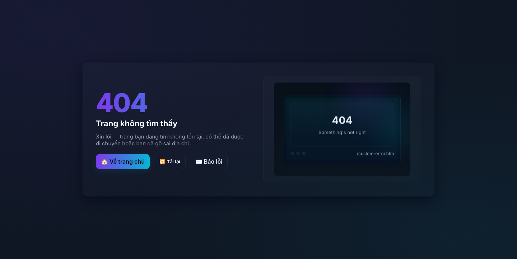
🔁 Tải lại (169, 161)
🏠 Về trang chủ (123, 161)
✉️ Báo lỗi (209, 161)
